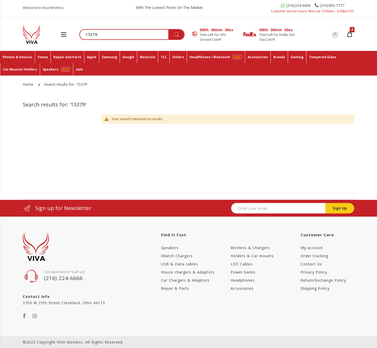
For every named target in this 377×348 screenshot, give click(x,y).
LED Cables (242, 263)
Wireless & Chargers (250, 247)
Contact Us (311, 263)
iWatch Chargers (177, 255)
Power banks (243, 272)
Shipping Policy (315, 288)
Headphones (243, 280)
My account (312, 247)
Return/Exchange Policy (323, 280)
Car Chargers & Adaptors (185, 280)
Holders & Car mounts (252, 255)
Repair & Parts (175, 288)
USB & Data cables (179, 263)
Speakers (170, 247)
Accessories (242, 288)
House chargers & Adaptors (188, 272)
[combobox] (132, 34)
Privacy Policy (314, 272)
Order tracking (314, 255)
